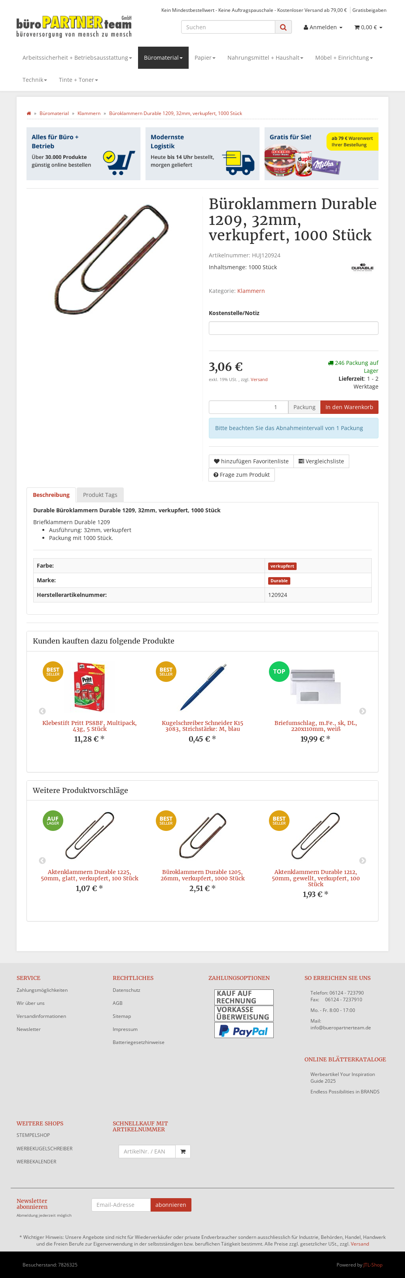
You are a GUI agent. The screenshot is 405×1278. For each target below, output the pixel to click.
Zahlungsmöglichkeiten (42, 990)
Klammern (251, 290)
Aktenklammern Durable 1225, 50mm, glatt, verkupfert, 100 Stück (89, 875)
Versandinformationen (41, 1016)
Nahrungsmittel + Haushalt (265, 57)
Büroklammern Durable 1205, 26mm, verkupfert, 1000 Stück (202, 875)
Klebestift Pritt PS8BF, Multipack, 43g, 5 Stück (89, 725)
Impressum (125, 1029)
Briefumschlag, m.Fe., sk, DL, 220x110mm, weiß (315, 725)
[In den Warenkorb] (349, 407)
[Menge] (248, 407)
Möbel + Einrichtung (344, 57)
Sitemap (122, 1016)
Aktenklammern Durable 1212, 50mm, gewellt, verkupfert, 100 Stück (316, 878)
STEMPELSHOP (33, 1135)
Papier (205, 57)
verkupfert (282, 566)
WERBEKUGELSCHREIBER (44, 1148)
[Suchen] (228, 27)
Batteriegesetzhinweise (139, 1042)
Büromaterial (163, 57)
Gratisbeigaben (369, 10)
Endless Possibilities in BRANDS (345, 1091)
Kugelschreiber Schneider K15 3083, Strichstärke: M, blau (202, 725)
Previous (42, 711)
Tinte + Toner (78, 79)
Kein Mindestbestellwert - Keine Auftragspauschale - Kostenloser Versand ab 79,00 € (254, 10)
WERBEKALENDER (36, 1161)
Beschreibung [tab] (51, 494)
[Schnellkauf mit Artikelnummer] (147, 1151)
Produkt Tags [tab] (100, 494)
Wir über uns (31, 1003)
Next (362, 711)
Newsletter (29, 1029)
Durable (279, 580)
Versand (259, 379)
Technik (35, 79)
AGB (118, 1003)
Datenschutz (126, 990)
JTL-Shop (372, 1264)
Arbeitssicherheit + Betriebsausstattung (77, 57)
